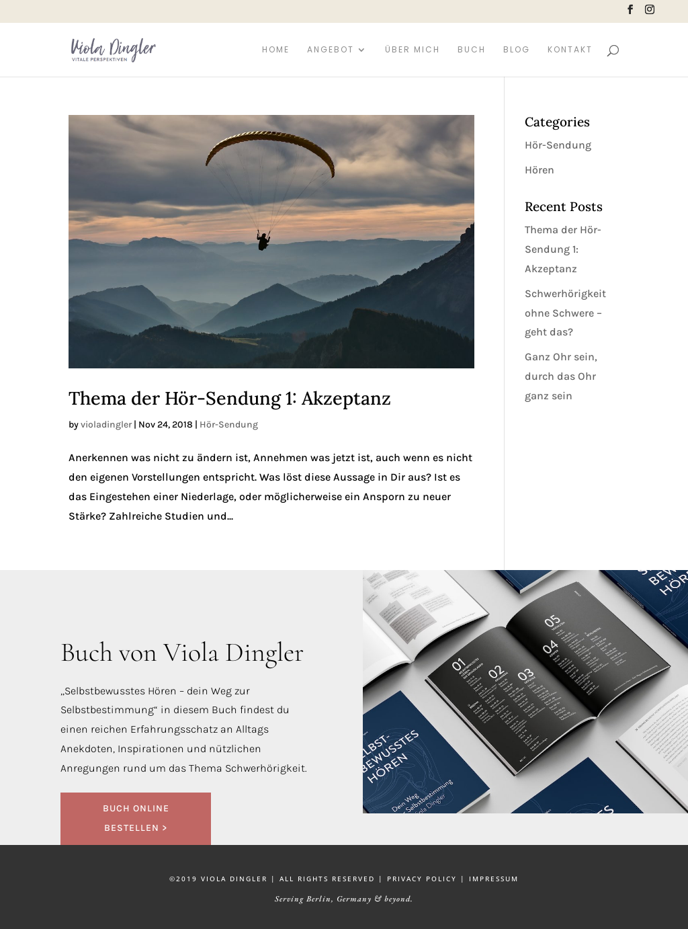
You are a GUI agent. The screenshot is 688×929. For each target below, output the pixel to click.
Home (276, 50)
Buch (472, 50)
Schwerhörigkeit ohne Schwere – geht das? (565, 313)
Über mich (412, 50)
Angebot (330, 50)
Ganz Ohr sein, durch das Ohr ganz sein (561, 376)
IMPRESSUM (494, 878)
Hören (539, 169)
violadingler (106, 424)
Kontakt (570, 50)
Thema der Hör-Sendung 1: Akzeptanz (230, 398)
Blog (516, 50)
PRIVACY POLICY (422, 878)
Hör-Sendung (229, 424)
